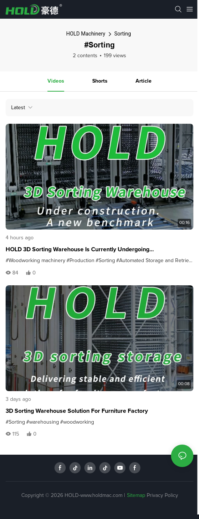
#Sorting (105, 260)
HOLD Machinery (85, 34)
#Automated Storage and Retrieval (155, 260)
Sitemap (136, 495)
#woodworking (77, 422)
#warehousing (42, 422)
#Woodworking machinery (35, 260)
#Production (80, 260)
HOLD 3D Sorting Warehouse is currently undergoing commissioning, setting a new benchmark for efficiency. (83, 250)
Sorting (122, 34)
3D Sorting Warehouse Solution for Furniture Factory (77, 411)
